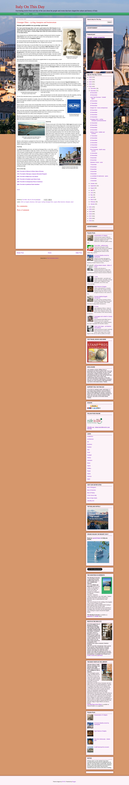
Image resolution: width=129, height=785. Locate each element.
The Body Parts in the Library (94, 704)
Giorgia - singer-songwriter (96, 37)
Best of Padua (91, 492)
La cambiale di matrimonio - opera (99, 176)
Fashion (89, 447)
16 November (93, 138)
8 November (93, 160)
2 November (93, 178)
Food (88, 452)
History (89, 457)
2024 (90, 82)
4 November (93, 171)
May (91, 195)
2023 (90, 84)
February (92, 201)
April (91, 197)
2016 (90, 218)
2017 (90, 216)
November (93, 90)
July (91, 190)
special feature (97, 538)
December (93, 88)
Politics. (89, 468)
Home (18, 14)
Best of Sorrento (91, 490)
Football (89, 455)
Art (88, 441)
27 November (93, 103)
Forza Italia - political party (101, 245)
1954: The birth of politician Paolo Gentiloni (28, 184)
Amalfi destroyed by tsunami (101, 747)
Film (88, 449)
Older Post (79, 253)
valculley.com (90, 500)
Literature (89, 460)
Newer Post (20, 253)
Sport (72, 202)
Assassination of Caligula (100, 235)
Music (88, 463)
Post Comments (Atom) (52, 258)
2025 (90, 79)
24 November (93, 112)
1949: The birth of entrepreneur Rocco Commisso (30, 181)
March (92, 199)
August (92, 188)
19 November (93, 127)
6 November (93, 167)
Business (32, 202)
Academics (90, 436)
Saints (89, 473)
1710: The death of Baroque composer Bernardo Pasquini (32, 174)
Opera (89, 465)
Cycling (43, 202)
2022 (90, 86)
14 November (93, 142)
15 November (93, 140)
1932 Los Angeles (25, 202)
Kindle (96, 616)
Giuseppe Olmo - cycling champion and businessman (98, 120)
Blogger (74, 781)
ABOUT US (26, 14)
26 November (93, 105)
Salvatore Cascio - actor (96, 162)
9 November (93, 157)
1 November (93, 180)
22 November (93, 117)
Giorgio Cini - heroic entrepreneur (99, 107)
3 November (93, 173)
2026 (90, 77)
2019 (90, 211)
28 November (93, 101)
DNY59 (63, 781)
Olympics (68, 202)
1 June (96, 276)
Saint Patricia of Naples (100, 286)
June (91, 192)
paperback (90, 616)
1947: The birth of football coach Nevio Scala (28, 179)
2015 (90, 220)
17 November (93, 135)
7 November (93, 164)
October (92, 183)
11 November (93, 153)
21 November (93, 123)
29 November (93, 95)
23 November (93, 114)
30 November (93, 92)
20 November (93, 125)
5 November (93, 169)
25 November (93, 110)
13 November (93, 145)
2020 (90, 209)
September (93, 185)
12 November (93, 147)
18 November (93, 129)
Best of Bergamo (91, 487)
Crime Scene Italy (91, 495)
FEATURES (35, 14)
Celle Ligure (38, 202)
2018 (90, 214)
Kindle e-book (91, 655)
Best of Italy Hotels (92, 498)
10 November (93, 155)
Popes (89, 471)
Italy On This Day (30, 6)
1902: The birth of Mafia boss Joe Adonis (27, 176)
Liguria (55, 202)
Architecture (90, 439)
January (92, 204)
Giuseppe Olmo (49, 202)
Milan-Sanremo (61, 202)
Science (89, 476)
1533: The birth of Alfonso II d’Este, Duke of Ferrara (30, 171)
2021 (90, 207)
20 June (96, 306)
